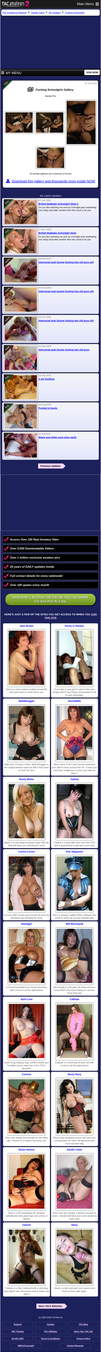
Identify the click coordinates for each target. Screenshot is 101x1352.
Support (18, 1324)
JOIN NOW (92, 72)
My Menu (11, 73)
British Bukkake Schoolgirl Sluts (57, 233)
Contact (50, 1324)
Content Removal (75, 1346)
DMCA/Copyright (26, 1346)
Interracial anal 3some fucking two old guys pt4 (66, 262)
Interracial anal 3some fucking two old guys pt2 (66, 320)
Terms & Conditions (50, 1338)
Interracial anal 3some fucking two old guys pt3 (66, 291)
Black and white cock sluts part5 (57, 437)
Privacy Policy (83, 1338)
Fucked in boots (48, 408)
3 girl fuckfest (47, 379)
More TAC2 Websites (50, 1306)
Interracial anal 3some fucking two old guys (64, 349)
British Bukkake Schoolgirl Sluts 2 (58, 204)
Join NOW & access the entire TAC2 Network (50, 599)
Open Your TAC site (83, 1331)
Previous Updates (50, 466)
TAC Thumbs (17, 1331)
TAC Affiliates (50, 1331)
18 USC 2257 (18, 1338)
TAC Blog (83, 1324)
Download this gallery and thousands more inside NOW (50, 181)
